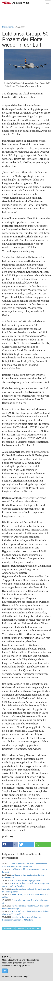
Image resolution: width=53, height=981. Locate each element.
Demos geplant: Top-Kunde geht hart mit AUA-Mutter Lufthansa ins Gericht (24, 865)
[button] (10, 844)
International (8, 26)
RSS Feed (6, 957)
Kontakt (26, 965)
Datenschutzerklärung (11, 965)
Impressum (29, 963)
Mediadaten (7, 963)
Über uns (18, 963)
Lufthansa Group (9, 928)
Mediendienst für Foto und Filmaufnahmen (20, 960)
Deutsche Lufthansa (33, 928)
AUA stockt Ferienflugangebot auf (26, 880)
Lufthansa (20, 928)
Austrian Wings (16, 2)
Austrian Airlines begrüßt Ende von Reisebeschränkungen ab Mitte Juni (22, 918)
